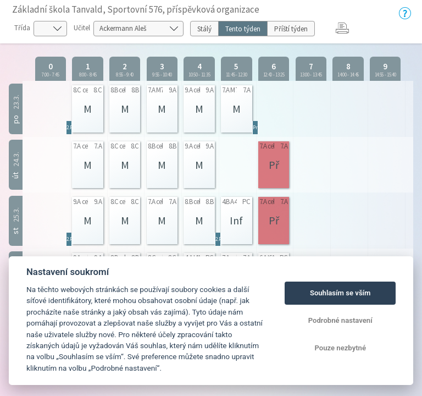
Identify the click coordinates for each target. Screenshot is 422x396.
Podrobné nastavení (340, 320)
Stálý (204, 29)
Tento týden (242, 29)
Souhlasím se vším (340, 293)
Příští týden (291, 29)
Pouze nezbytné (340, 348)
